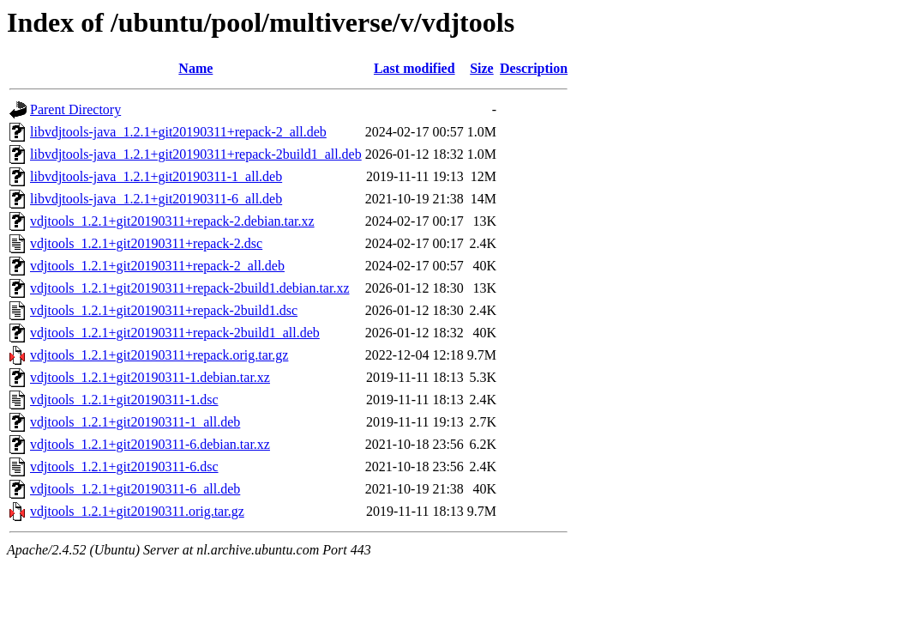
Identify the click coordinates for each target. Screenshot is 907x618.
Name (195, 68)
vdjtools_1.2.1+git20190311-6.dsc (124, 466)
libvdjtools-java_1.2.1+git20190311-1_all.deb (156, 176)
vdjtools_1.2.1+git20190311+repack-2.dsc (146, 243)
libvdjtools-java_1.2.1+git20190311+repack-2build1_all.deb (196, 154)
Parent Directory (75, 109)
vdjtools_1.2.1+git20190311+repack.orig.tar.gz (159, 355)
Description (534, 68)
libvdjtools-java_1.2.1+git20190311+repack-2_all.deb (178, 131)
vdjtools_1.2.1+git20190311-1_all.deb (135, 422)
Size (482, 68)
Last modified (414, 68)
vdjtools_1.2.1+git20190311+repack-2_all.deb (157, 265)
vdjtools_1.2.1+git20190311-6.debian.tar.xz (150, 444)
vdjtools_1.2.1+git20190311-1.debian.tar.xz (150, 377)
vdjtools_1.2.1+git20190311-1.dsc (124, 399)
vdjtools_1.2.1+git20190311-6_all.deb (135, 489)
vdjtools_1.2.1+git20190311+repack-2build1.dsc (163, 310)
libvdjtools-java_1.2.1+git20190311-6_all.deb (156, 198)
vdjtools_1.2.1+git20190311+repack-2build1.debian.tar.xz (190, 288)
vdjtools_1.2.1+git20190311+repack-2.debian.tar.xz (172, 221)
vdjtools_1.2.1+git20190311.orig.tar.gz (137, 511)
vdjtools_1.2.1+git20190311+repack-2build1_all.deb (175, 332)
